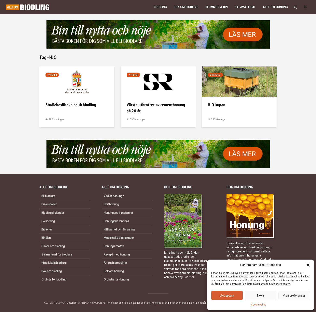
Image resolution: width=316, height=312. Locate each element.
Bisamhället (49, 204)
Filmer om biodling (53, 246)
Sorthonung (111, 204)
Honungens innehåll (116, 221)
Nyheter (52, 75)
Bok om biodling (186, 7)
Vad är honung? (114, 196)
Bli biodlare (48, 196)
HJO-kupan (216, 105)
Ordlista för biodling (53, 279)
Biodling (160, 7)
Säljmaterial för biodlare (56, 254)
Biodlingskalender (52, 212)
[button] (308, 265)
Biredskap (215, 75)
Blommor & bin (216, 7)
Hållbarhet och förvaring (119, 229)
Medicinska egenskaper (119, 237)
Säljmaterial (245, 7)
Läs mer (189, 277)
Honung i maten (114, 246)
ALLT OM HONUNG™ (55, 302)
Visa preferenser (294, 295)
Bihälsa (46, 237)
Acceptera (227, 295)
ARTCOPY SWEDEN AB (93, 302)
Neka (260, 295)
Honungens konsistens (118, 212)
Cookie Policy (258, 304)
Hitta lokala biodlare (54, 262)
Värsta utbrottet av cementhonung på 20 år (156, 108)
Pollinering (48, 221)
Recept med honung (117, 254)
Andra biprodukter (115, 262)
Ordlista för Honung (116, 279)
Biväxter (46, 229)
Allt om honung (275, 7)
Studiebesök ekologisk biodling (70, 105)
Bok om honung (114, 271)
